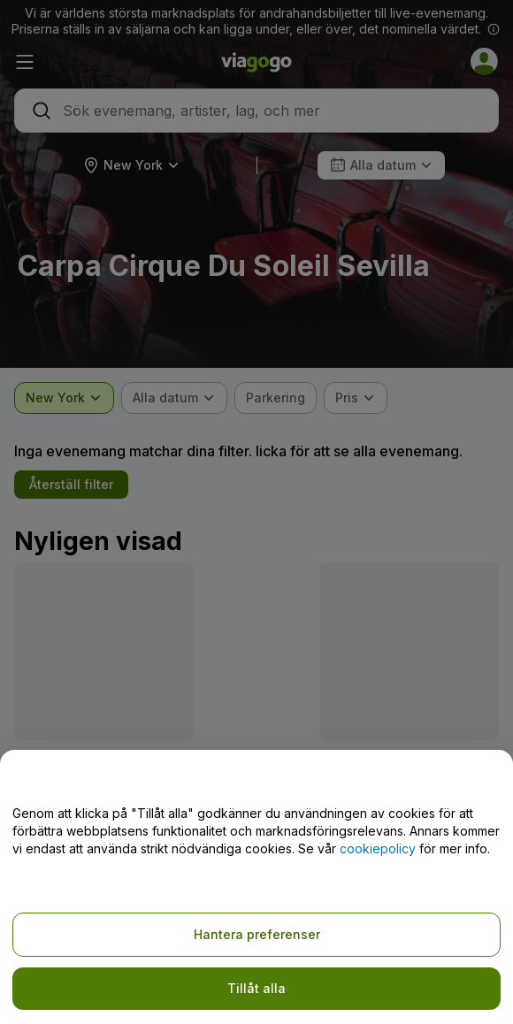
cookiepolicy (378, 848)
